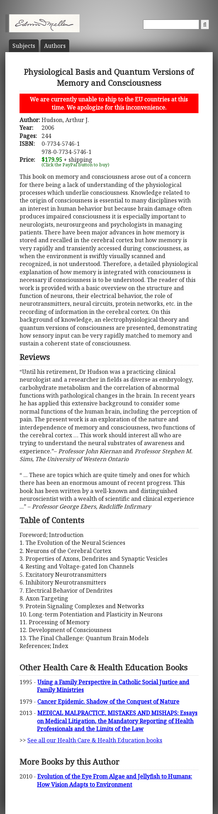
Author (55, 46)
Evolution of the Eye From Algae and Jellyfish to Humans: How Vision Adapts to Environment (114, 780)
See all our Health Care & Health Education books (94, 740)
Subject (23, 46)
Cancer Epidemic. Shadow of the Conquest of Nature (108, 701)
